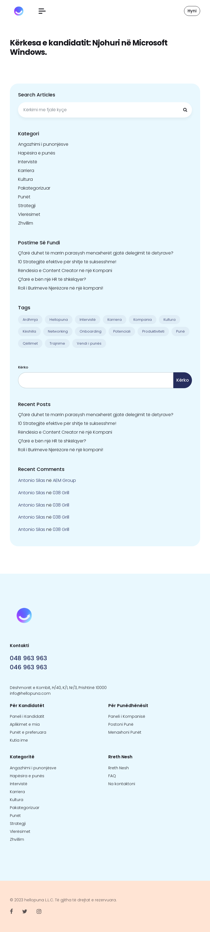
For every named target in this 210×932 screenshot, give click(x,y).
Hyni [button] (192, 11)
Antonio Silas (31, 480)
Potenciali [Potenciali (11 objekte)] (121, 331)
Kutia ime (19, 740)
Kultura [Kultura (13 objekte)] (170, 319)
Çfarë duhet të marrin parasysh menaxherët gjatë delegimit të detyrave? (95, 253)
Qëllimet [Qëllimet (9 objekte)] (30, 343)
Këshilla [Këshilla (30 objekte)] (29, 331)
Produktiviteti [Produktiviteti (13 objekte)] (153, 331)
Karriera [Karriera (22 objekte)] (114, 319)
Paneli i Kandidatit (27, 716)
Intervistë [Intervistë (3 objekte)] (88, 319)
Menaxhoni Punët (124, 732)
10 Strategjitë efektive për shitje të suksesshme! (67, 262)
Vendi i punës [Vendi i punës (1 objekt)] (89, 343)
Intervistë (27, 162)
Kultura (25, 179)
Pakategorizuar (34, 188)
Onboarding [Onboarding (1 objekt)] (90, 331)
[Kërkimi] (185, 110)
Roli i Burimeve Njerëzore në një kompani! (60, 288)
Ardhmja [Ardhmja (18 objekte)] (30, 319)
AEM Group (64, 480)
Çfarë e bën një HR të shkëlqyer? (52, 279)
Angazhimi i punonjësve (43, 144)
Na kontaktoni (121, 784)
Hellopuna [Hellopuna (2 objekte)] (58, 319)
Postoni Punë (120, 724)
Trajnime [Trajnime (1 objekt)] (57, 343)
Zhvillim (25, 223)
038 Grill (61, 493)
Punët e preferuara (28, 732)
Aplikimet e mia (25, 724)
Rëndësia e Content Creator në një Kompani (65, 270)
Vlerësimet (29, 214)
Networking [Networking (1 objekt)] (58, 331)
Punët (24, 197)
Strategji (27, 205)
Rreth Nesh (118, 768)
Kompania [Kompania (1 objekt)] (142, 319)
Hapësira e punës (36, 153)
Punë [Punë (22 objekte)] (180, 331)
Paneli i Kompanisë (126, 716)
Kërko (23, 367)
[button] (42, 11)
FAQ (112, 776)
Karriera (26, 170)
